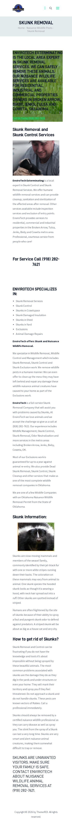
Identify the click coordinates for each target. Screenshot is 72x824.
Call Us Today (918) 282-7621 (29, 118)
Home (21, 27)
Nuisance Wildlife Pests (39, 27)
